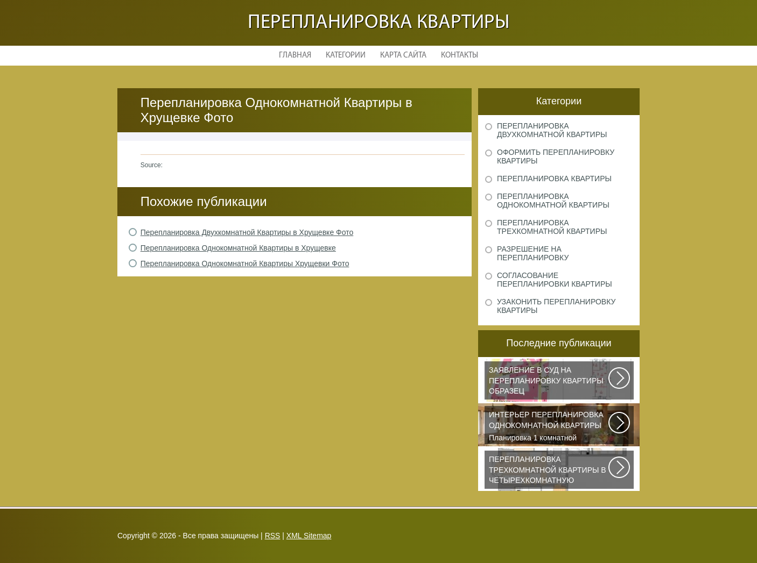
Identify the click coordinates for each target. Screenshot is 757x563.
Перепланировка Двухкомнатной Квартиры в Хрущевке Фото (247, 232)
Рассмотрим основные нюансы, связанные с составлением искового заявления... (549, 382)
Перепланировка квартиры (379, 23)
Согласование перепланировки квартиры (554, 279)
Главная (295, 56)
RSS (273, 535)
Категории (346, 56)
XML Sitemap (309, 535)
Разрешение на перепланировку (533, 253)
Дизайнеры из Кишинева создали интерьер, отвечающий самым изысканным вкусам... (549, 471)
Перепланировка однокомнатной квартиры (553, 200)
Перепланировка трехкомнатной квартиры (552, 227)
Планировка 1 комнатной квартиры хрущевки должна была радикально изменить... (549, 427)
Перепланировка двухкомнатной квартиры (552, 130)
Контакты (459, 56)
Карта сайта (403, 56)
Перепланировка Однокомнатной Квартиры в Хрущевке (238, 248)
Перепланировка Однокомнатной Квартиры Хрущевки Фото (245, 263)
